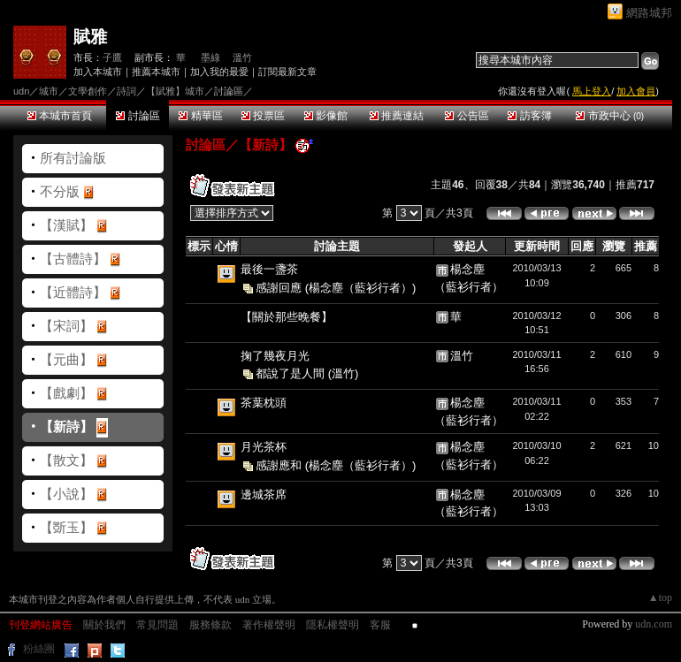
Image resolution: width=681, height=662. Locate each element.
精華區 (200, 116)
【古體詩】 (73, 258)
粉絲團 (39, 649)
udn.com (653, 624)
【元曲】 (66, 359)
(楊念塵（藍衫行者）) (361, 286)
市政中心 (610, 116)
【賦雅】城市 (175, 91)
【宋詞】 (66, 325)
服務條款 (210, 625)
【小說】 (66, 493)
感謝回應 (280, 286)
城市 (48, 91)
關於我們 (104, 625)
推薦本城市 (156, 71)
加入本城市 (97, 71)
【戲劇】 (66, 392)
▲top (660, 597)
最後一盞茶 (269, 269)
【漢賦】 (66, 224)
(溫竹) (343, 373)
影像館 (326, 116)
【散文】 (66, 460)
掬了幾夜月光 (275, 355)
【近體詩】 (73, 292)
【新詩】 (66, 426)
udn (21, 91)
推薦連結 (397, 116)
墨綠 (209, 57)
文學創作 (87, 91)
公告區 (466, 116)
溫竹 (242, 57)
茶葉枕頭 (264, 402)
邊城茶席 (264, 494)
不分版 (60, 191)
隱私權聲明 (332, 625)
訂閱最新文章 (287, 71)
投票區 (263, 116)
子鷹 (112, 57)
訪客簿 (529, 116)
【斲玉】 (66, 527)
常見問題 (157, 625)
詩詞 (126, 91)
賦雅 (90, 36)
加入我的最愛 (219, 71)
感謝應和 (280, 465)
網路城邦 (649, 12)
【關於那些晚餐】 (287, 316)
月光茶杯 (264, 446)
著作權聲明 (268, 625)
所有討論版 (73, 157)
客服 (380, 625)
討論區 (137, 116)
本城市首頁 (59, 116)
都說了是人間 (292, 373)
